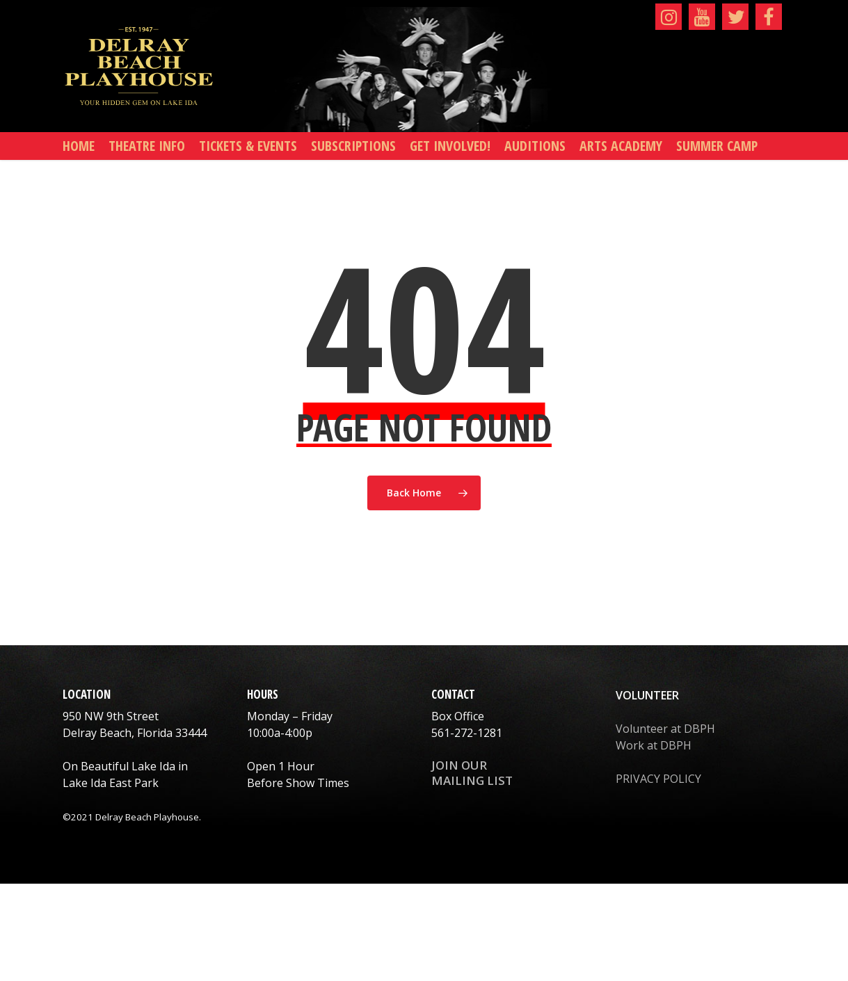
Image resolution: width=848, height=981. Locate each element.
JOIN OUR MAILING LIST (472, 772)
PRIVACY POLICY (658, 778)
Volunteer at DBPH (665, 728)
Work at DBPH (653, 745)
